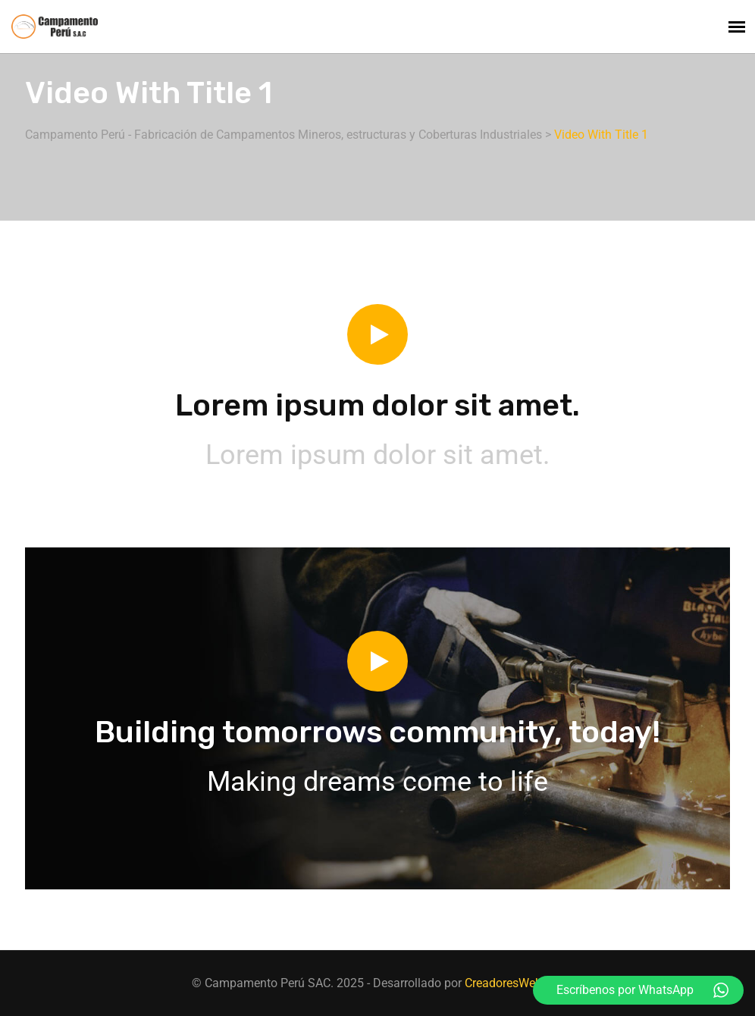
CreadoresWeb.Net (514, 983)
